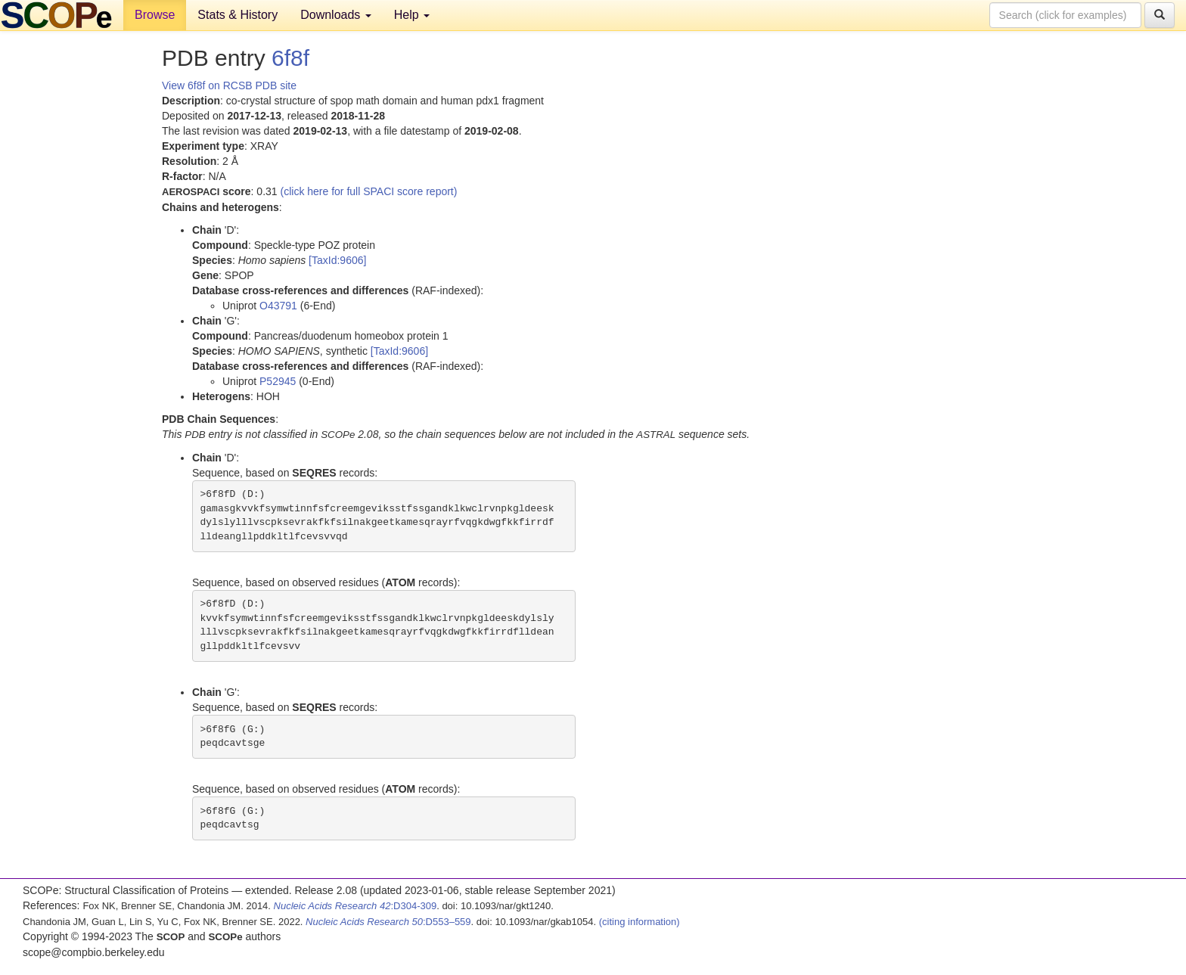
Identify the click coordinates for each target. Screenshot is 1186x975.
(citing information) (639, 921)
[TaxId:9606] (337, 260)
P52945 (277, 381)
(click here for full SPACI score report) (369, 191)
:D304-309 (355, 905)
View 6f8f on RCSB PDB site (229, 85)
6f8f (290, 57)
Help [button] (412, 14)
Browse (155, 14)
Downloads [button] (335, 14)
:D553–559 (388, 921)
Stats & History (237, 14)
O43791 (278, 306)
